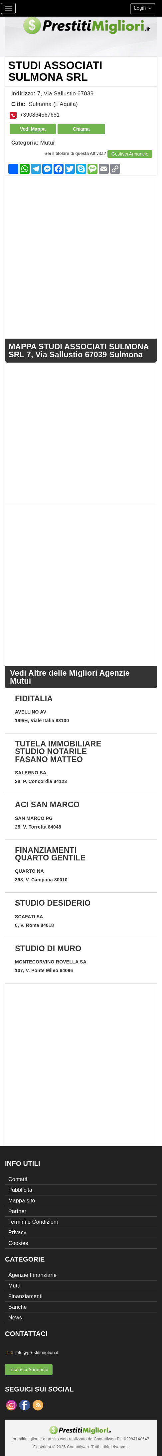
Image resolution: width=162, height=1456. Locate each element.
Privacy (17, 1232)
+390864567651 (40, 115)
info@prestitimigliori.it (37, 1352)
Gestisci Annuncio (129, 154)
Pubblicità (20, 1190)
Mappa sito (21, 1200)
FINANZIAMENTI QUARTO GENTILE (50, 854)
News (15, 1317)
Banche (17, 1307)
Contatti (17, 1179)
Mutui (47, 143)
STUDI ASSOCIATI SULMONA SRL (55, 71)
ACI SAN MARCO (47, 804)
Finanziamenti (25, 1296)
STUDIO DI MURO (48, 948)
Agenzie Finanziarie (32, 1275)
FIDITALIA (34, 698)
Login (142, 8)
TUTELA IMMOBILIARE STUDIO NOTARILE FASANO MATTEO (58, 751)
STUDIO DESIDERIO (53, 903)
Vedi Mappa (33, 129)
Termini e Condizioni (33, 1222)
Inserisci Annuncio (28, 1369)
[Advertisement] (81, 257)
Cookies (18, 1243)
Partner (17, 1211)
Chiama (81, 129)
